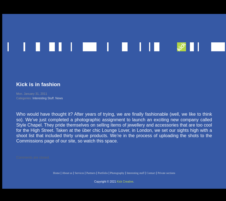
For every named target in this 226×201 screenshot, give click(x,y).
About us (67, 173)
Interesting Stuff (42, 98)
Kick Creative (125, 181)
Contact (151, 173)
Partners (91, 173)
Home (56, 173)
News (59, 98)
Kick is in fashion (38, 84)
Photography (117, 173)
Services (79, 173)
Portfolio (103, 173)
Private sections (166, 173)
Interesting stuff (135, 173)
